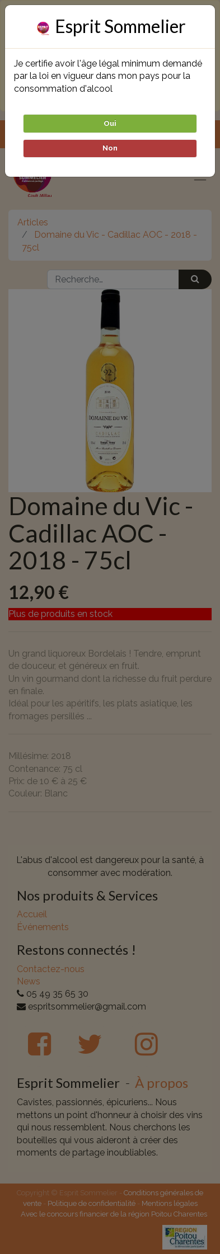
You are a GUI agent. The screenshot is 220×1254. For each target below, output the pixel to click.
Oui (110, 123)
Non (110, 148)
